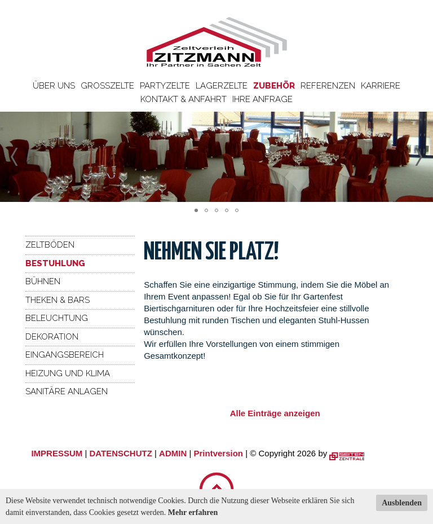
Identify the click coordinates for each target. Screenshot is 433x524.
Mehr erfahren (193, 512)
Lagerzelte (222, 86)
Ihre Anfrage (262, 99)
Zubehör (274, 86)
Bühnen (42, 281)
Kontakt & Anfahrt (183, 99)
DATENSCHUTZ (120, 453)
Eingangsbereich (64, 355)
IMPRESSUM (56, 453)
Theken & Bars (57, 300)
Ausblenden (402, 503)
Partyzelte (165, 86)
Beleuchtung (56, 318)
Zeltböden (49, 245)
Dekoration (51, 337)
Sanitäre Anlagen (66, 391)
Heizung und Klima (67, 373)
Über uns (54, 86)
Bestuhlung (55, 263)
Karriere (380, 86)
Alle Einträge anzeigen (275, 413)
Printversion (219, 453)
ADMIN (173, 453)
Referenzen (328, 86)
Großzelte (107, 86)
